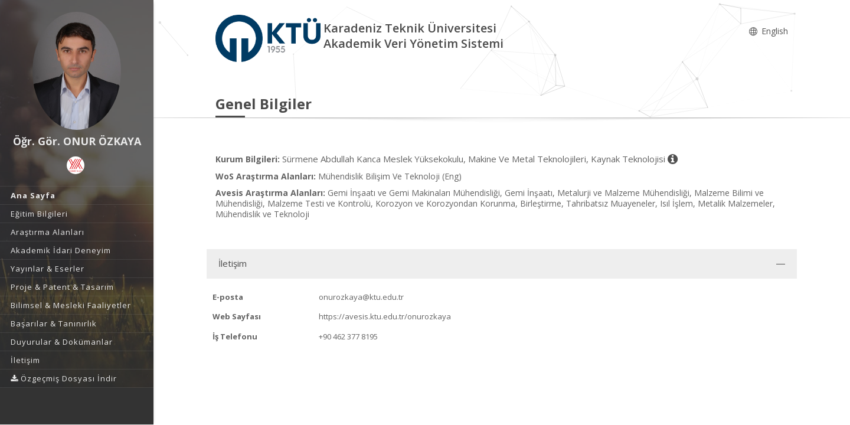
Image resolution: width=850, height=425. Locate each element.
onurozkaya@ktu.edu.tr (361, 297)
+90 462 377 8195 (348, 336)
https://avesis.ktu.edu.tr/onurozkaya (385, 316)
